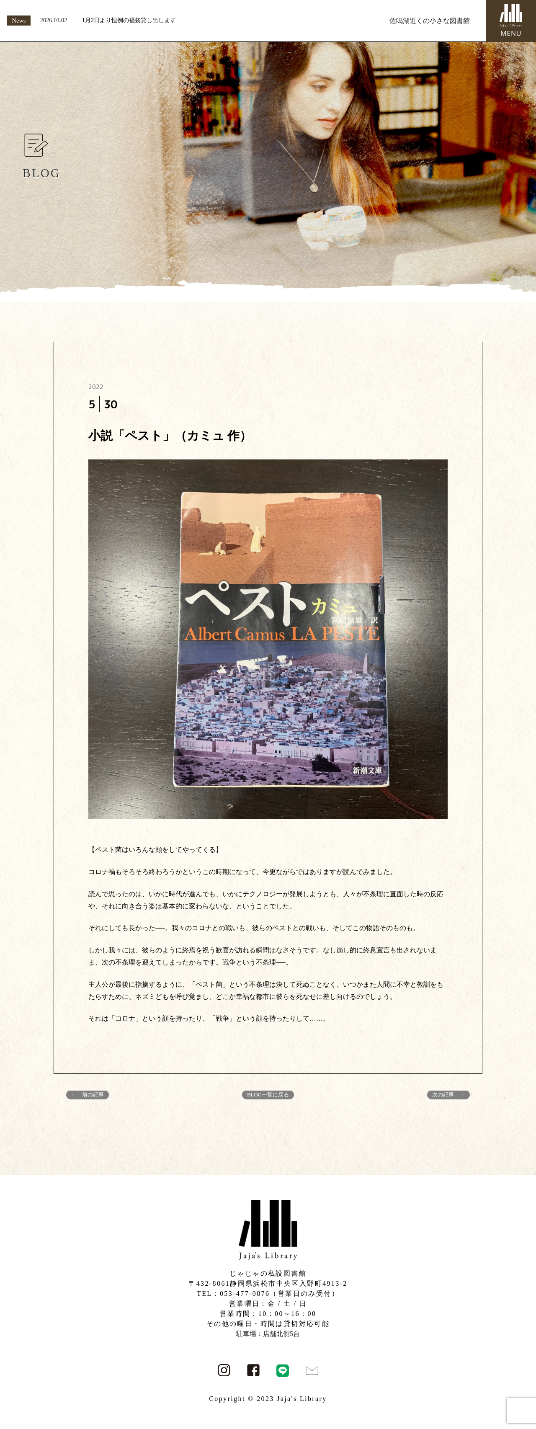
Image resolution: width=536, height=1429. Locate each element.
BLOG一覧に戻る (268, 1095)
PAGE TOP (516, 1379)
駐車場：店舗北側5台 (268, 1333)
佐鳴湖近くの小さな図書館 (429, 20)
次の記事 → (448, 1095)
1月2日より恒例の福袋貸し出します (129, 20)
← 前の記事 (87, 1095)
